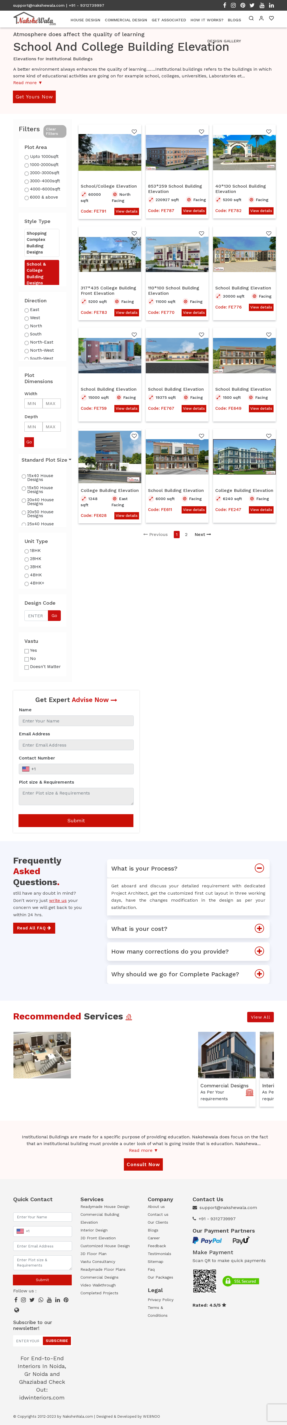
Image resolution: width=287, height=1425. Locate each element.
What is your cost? (190, 929)
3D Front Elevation (98, 1238)
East (34, 310)
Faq (151, 1269)
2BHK (35, 559)
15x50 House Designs (40, 490)
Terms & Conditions (158, 1311)
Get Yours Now (34, 97)
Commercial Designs (224, 1085)
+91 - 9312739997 (217, 1218)
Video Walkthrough (98, 1285)
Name (25, 709)
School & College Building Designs (36, 274)
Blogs (153, 1230)
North (36, 326)
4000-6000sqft (45, 189)
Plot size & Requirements (46, 782)
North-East (41, 342)
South (35, 334)
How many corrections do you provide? (190, 951)
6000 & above (44, 197)
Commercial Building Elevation (99, 1218)
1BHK (35, 550)
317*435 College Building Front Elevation (108, 290)
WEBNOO (151, 1416)
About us (156, 1206)
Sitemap (155, 1261)
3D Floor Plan (93, 1253)
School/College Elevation (109, 186)
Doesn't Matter (45, 667)
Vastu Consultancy (97, 1261)
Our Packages (160, 1277)
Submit (76, 820)
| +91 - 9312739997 (85, 5)
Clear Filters (52, 131)
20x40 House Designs (40, 502)
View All (260, 1017)
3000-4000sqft (45, 181)
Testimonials (159, 1253)
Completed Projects (99, 1293)
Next (203, 534)
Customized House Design (105, 1246)
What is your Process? (190, 868)
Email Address (34, 733)
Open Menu (271, 107)
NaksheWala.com (78, 1416)
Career (154, 1238)
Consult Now (143, 1164)
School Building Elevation (243, 288)
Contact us (158, 1214)
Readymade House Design (104, 1206)
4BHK (36, 575)
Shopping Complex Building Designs (37, 243)
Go (54, 615)
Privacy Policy (160, 1299)
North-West (42, 350)
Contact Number (37, 758)
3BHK (35, 567)
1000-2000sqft (44, 165)
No (33, 658)
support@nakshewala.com (39, 5)
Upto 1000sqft (44, 156)
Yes (33, 650)
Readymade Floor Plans (103, 1269)
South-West (41, 358)
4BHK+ (37, 583)
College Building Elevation (110, 490)
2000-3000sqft (44, 173)
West (35, 318)
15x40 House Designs (40, 478)
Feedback (157, 1246)
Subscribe (57, 1340)
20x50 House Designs (40, 514)
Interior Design (94, 1230)
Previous (155, 534)
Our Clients (158, 1222)
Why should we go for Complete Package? (190, 974)
